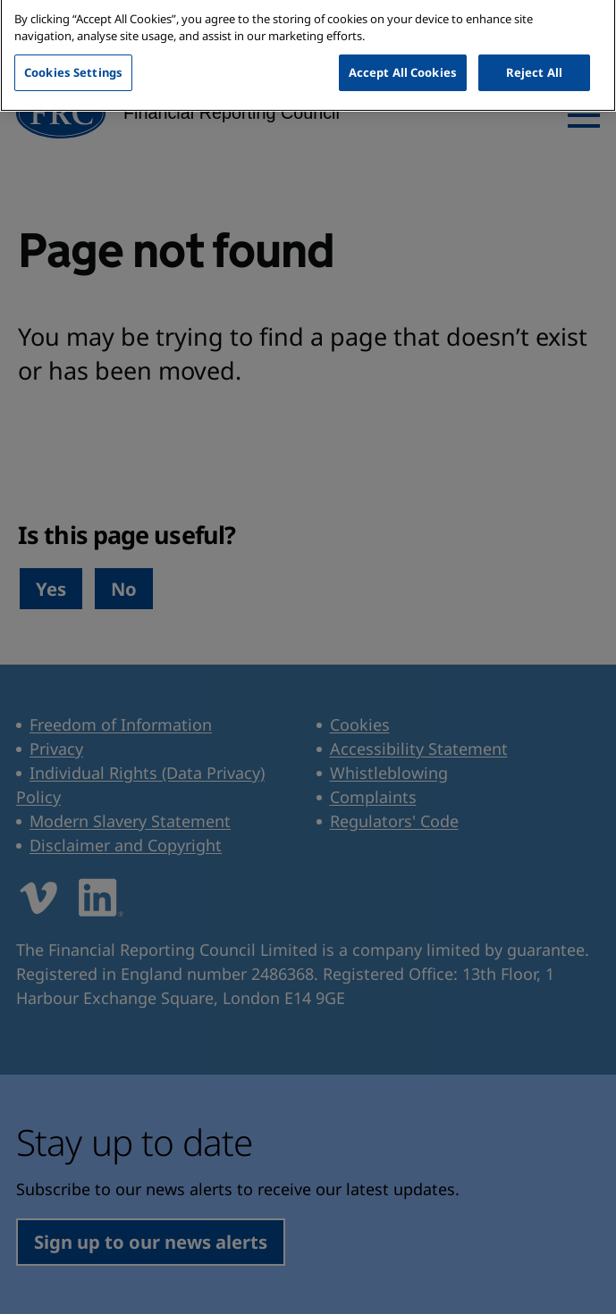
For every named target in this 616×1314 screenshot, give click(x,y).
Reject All (534, 61)
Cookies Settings (73, 61)
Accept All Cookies (403, 61)
